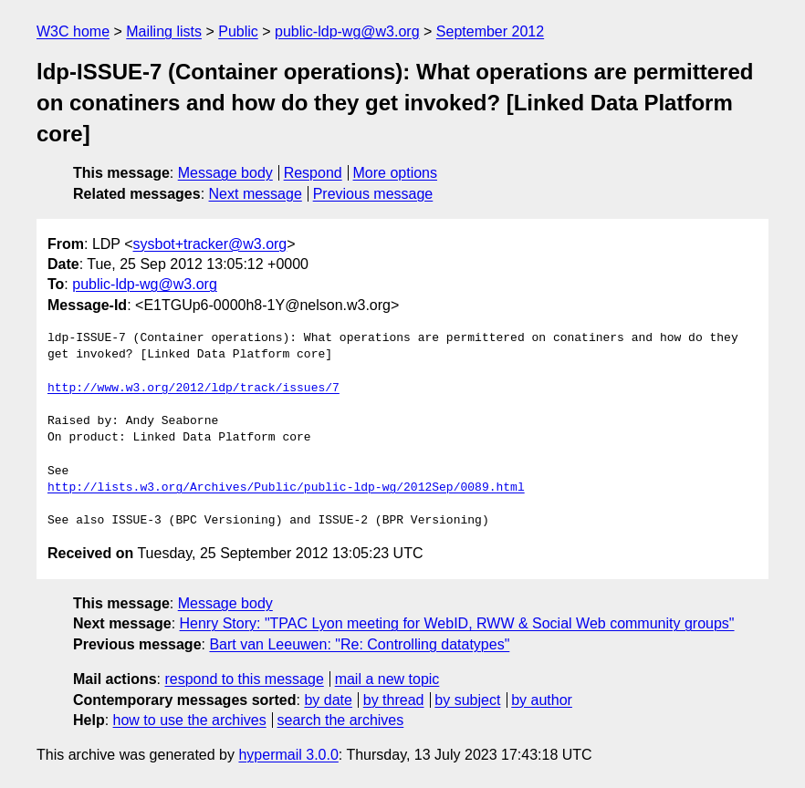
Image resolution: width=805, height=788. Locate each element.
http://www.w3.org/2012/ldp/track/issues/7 (193, 388)
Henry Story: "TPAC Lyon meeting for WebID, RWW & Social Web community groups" (457, 623)
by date (327, 700)
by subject (467, 700)
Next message (255, 194)
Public (238, 31)
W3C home (73, 31)
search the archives (340, 720)
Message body (225, 173)
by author (541, 700)
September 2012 (490, 31)
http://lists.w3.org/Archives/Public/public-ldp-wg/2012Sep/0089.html (286, 488)
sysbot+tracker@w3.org (210, 244)
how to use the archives (190, 720)
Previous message (373, 194)
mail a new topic (387, 679)
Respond (313, 173)
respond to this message (243, 679)
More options (395, 173)
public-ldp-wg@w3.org (347, 31)
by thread (393, 700)
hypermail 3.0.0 (288, 754)
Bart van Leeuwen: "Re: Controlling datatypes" (359, 644)
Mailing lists (164, 31)
